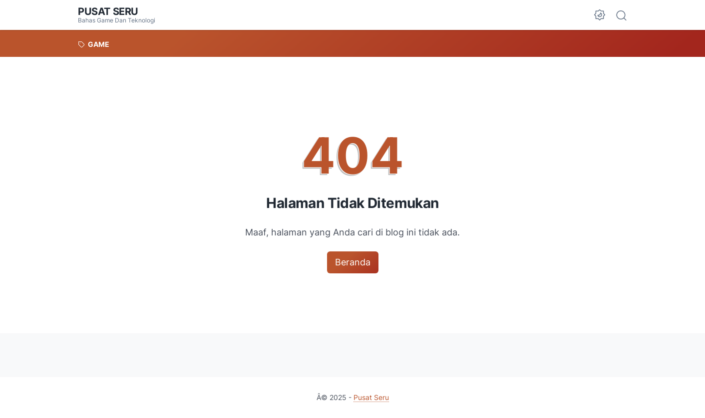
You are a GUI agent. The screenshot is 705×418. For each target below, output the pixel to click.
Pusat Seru (108, 11)
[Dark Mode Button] (600, 15)
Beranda (352, 262)
